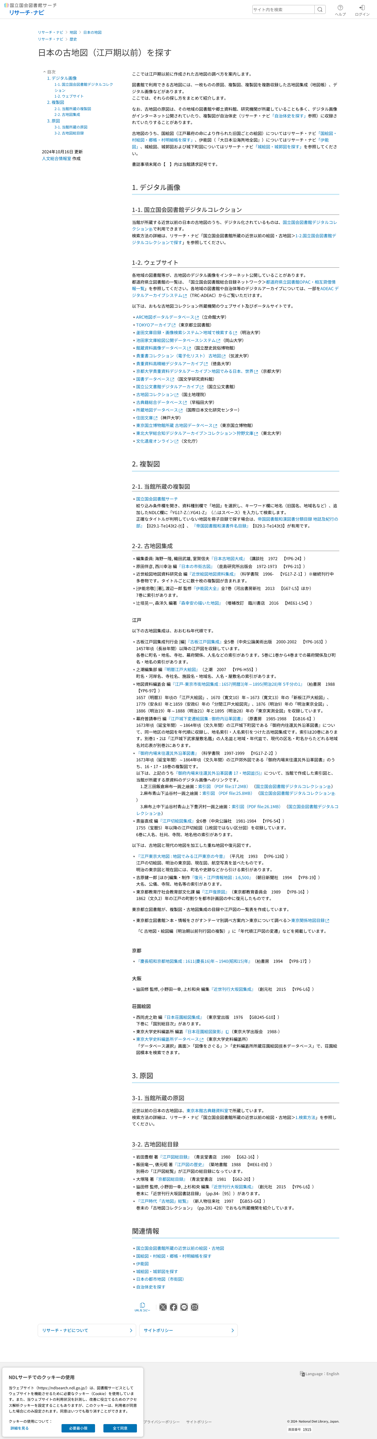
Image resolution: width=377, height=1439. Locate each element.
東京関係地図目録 (310, 920)
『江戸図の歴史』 (189, 1164)
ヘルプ (340, 9)
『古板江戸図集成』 (205, 641)
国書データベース (155, 379)
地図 (73, 32)
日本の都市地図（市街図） (161, 1279)
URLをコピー (142, 1307)
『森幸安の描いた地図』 (200, 603)
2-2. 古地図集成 (67, 114)
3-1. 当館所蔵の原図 (70, 127)
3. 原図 (53, 120)
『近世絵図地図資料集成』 (212, 574)
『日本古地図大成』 (228, 558)
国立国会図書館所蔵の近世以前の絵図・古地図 (180, 1248)
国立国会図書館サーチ (157, 499)
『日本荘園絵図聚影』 (206, 1031)
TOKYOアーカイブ (156, 325)
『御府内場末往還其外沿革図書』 (167, 753)
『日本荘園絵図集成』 (183, 1017)
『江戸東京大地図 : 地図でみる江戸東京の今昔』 (181, 856)
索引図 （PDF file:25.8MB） (228, 793)
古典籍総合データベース (161, 402)
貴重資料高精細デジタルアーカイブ (172, 363)
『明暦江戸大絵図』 (181, 669)
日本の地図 (92, 32)
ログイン (362, 9)
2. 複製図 (55, 102)
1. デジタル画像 (62, 78)
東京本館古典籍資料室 (207, 1110)
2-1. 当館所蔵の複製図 (72, 108)
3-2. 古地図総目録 (69, 133)
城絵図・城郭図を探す (157, 1271)
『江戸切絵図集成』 (177, 821)
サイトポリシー (199, 1421)
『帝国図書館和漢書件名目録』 (221, 525)
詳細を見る (19, 1428)
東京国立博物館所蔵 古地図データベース (177, 425)
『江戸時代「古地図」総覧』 (163, 1201)
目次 (49, 72)
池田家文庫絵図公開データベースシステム (178, 340)
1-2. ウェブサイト (69, 96)
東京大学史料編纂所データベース (170, 1039)
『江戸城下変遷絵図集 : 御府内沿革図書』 (206, 718)
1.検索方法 (305, 1117)
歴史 (73, 39)
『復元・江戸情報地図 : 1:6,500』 (221, 877)
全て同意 (120, 1428)
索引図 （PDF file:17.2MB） (224, 786)
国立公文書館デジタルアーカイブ (170, 386)
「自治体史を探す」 (289, 116)
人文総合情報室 (56, 158)
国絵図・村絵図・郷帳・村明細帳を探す (174, 1256)
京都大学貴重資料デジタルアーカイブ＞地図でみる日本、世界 (197, 371)
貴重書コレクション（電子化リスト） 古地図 (181, 355)
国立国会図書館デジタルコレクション (293, 786)
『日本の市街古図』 (196, 566)
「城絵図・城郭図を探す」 (278, 146)
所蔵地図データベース (159, 410)
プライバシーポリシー (161, 1421)
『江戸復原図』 (214, 892)
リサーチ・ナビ (50, 32)
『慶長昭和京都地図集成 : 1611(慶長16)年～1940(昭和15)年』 (194, 961)
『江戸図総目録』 (175, 1157)
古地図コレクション (157, 394)
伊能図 (142, 1263)
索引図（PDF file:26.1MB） (257, 806)
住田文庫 (147, 417)
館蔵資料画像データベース (164, 348)
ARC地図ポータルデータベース (167, 317)
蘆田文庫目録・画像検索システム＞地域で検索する (187, 332)
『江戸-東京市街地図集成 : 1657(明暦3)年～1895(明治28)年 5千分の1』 (237, 684)
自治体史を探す (150, 1287)
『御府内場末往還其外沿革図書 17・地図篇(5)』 (219, 773)
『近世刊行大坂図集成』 (232, 989)
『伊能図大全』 (206, 588)
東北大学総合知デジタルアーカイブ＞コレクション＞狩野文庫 (197, 433)
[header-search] (289, 9)
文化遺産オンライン (157, 441)
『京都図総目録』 (170, 1179)
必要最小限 (78, 1428)
